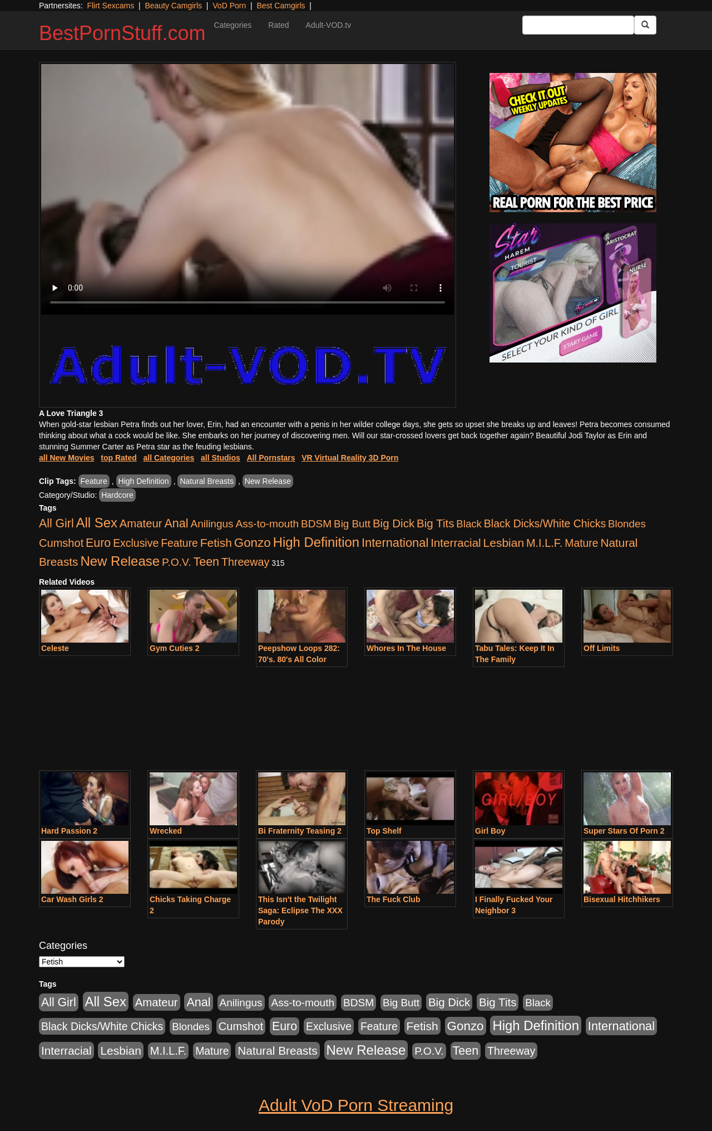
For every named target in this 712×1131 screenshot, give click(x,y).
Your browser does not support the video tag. (247, 189)
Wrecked (166, 830)
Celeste (55, 648)
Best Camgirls (280, 5)
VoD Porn (229, 5)
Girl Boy (490, 830)
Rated (278, 25)
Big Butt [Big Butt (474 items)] (352, 524)
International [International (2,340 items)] (395, 543)
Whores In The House (406, 648)
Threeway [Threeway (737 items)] (245, 562)
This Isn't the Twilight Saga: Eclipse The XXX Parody (300, 910)
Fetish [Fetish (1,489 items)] (216, 542)
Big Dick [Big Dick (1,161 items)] (393, 523)
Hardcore (117, 495)
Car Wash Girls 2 (72, 899)
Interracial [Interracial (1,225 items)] (456, 542)
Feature (94, 481)
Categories (232, 25)
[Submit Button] (645, 25)
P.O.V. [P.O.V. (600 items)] (176, 562)
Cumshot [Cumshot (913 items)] (61, 543)
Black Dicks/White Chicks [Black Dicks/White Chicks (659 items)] (545, 523)
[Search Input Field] (578, 25)
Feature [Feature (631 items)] (179, 543)
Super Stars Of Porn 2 (624, 830)
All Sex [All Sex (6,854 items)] (96, 522)
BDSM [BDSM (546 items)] (316, 524)
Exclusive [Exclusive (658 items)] (136, 543)
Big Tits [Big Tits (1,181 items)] (435, 523)
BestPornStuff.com (122, 33)
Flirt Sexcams (110, 5)
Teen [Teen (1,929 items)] (206, 562)
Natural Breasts (206, 481)
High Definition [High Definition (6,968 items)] (316, 542)
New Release (268, 481)
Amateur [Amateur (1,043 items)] (141, 523)
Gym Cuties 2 (174, 648)
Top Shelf (384, 830)
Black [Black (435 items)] (469, 524)
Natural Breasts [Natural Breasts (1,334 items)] (277, 1050)
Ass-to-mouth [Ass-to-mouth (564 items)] (267, 524)
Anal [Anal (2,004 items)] (176, 523)
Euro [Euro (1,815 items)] (98, 543)
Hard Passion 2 (69, 830)
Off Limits (602, 648)
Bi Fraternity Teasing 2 (300, 830)
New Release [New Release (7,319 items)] (120, 561)
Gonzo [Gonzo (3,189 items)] (252, 543)
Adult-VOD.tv (329, 25)
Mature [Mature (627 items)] (581, 543)
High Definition (143, 481)
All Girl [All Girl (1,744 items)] (56, 523)
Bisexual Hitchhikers (622, 899)
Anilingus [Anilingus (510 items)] (212, 524)
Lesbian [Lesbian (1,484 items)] (503, 542)
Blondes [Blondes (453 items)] (627, 524)
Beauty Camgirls (173, 5)
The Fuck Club (393, 899)
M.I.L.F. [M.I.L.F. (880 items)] (544, 543)
